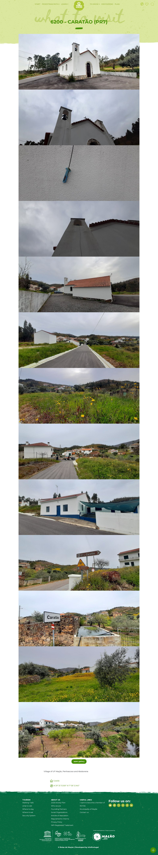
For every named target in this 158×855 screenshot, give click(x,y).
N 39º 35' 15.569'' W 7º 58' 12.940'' (67, 786)
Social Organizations (59, 812)
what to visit (27, 806)
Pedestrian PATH (50, 4)
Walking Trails (28, 803)
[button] (153, 850)
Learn (64, 4)
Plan (117, 4)
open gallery (79, 761)
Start (37, 4)
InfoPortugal (93, 847)
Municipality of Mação (88, 809)
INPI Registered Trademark (62, 825)
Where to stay (28, 809)
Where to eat (27, 812)
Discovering (107, 4)
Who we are (56, 806)
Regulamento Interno (60, 819)
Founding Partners (59, 809)
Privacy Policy (56, 822)
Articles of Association (59, 816)
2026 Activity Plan (58, 803)
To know (95, 4)
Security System (28, 816)
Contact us (84, 812)
